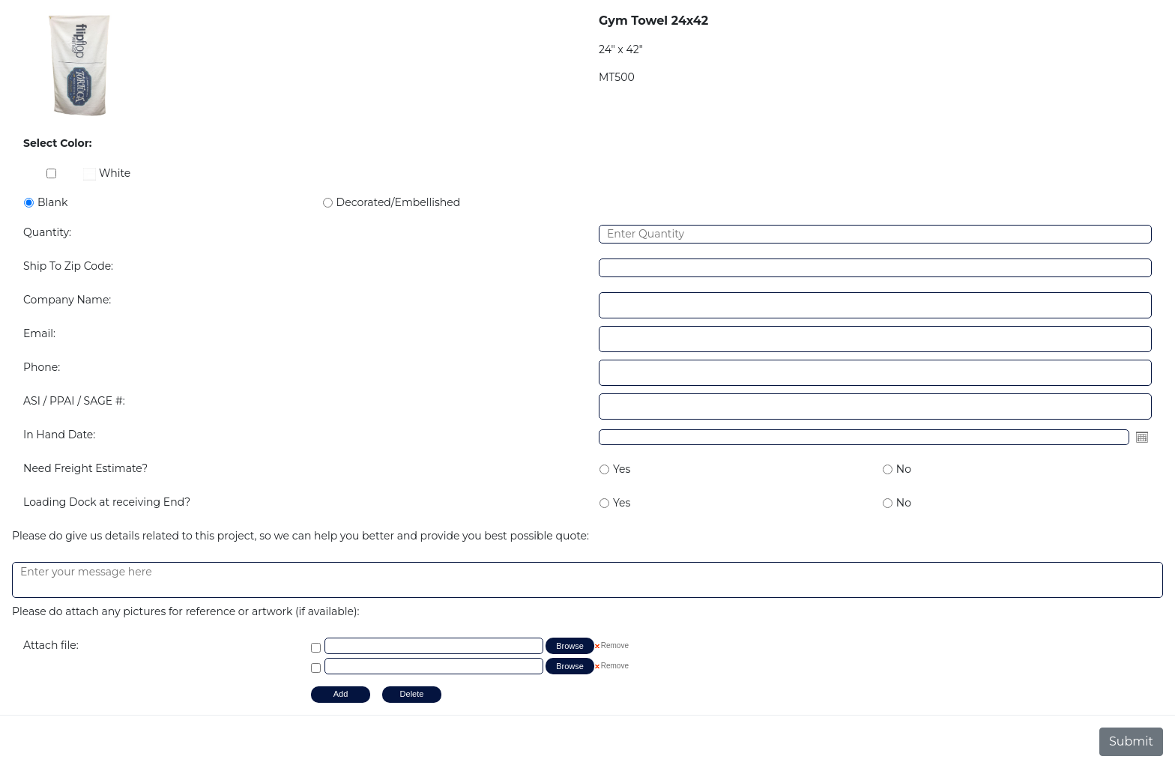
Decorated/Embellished (398, 202)
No (903, 469)
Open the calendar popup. (1142, 437)
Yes (621, 469)
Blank (52, 202)
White (106, 173)
